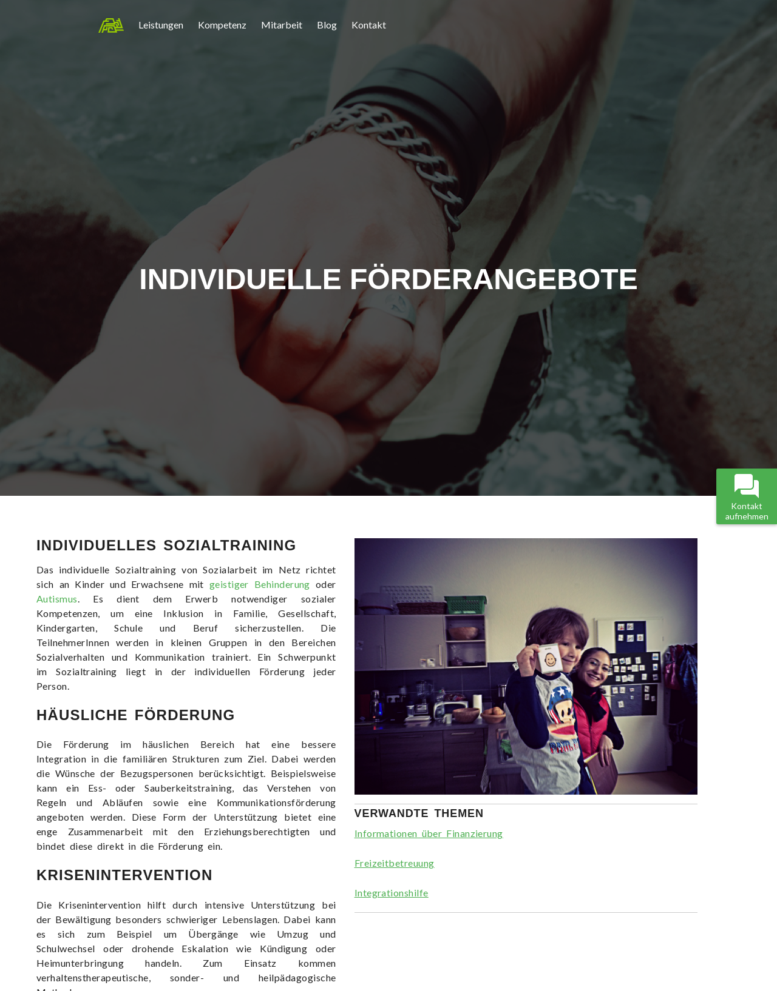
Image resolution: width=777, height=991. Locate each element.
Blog (327, 24)
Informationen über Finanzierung (429, 833)
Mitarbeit (281, 24)
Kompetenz (222, 24)
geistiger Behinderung (259, 584)
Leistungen (160, 24)
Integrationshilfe (392, 892)
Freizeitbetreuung (395, 863)
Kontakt (368, 24)
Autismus (57, 598)
